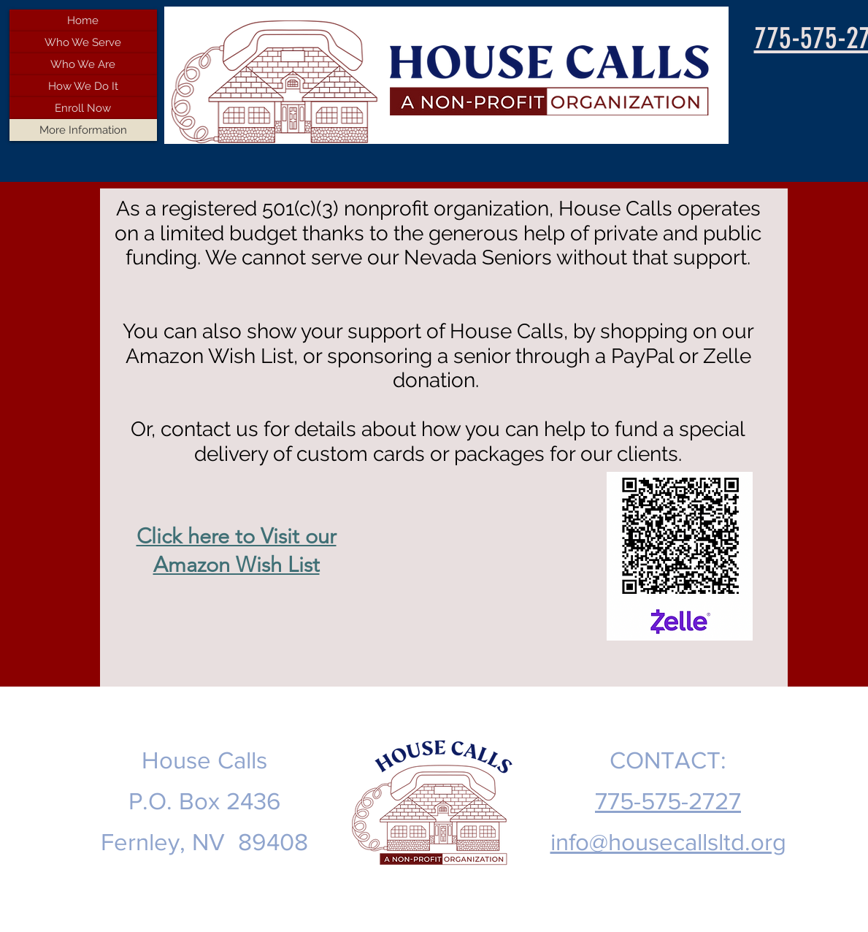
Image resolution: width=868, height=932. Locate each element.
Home (83, 20)
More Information (83, 130)
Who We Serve (83, 42)
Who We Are (82, 64)
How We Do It (83, 86)
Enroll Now (83, 108)
